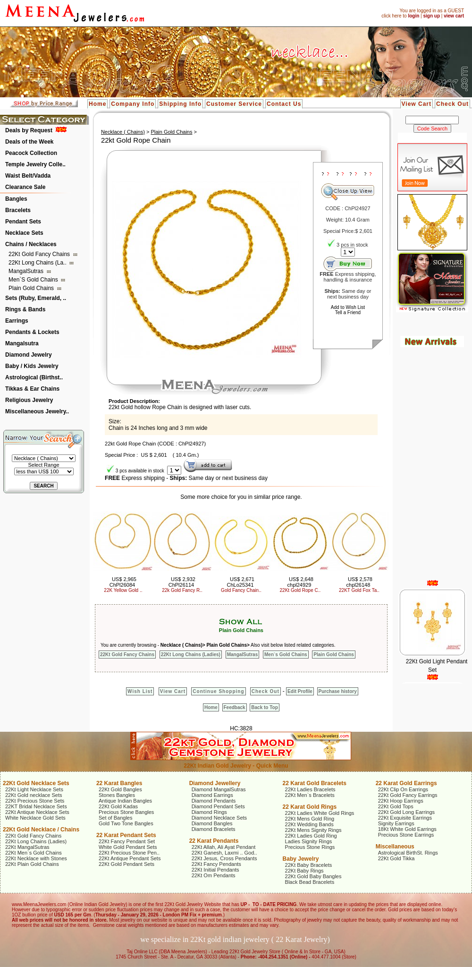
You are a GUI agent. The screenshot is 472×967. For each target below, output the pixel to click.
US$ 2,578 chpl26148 (359, 582)
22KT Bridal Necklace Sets (36, 806)
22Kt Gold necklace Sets (33, 795)
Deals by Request (28, 130)
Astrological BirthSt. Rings (408, 853)
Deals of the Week (29, 141)
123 (348, 252)
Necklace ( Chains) (123, 132)
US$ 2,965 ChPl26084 (123, 582)
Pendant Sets (23, 221)
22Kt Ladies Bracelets (310, 789)
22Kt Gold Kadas (118, 806)
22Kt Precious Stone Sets (34, 801)
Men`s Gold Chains (33, 279)
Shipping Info (180, 104)
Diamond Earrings (212, 795)
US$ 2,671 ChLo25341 (240, 582)
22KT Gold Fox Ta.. (359, 590)
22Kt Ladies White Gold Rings (319, 813)
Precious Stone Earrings (406, 835)
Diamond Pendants (214, 801)
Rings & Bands (25, 309)
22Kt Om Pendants (214, 875)
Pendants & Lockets (32, 332)
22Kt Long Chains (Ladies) (190, 654)
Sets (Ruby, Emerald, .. (35, 298)
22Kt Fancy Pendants (216, 864)
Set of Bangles (116, 818)
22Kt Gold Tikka (396, 858)
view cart (454, 15)
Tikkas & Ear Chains (32, 388)
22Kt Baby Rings (304, 870)
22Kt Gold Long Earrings (406, 812)
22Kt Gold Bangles (120, 789)
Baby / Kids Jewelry (32, 366)
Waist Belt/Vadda (28, 175)
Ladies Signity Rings (308, 841)
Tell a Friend (348, 312)
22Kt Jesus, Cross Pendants (224, 858)
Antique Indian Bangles (125, 801)
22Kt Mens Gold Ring (310, 819)
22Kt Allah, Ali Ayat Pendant (224, 847)
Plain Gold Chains (31, 288)
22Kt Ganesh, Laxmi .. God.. (224, 853)
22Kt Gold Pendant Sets (126, 864)
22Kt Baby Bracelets (308, 865)
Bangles (16, 199)
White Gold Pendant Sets (128, 847)
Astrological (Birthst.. (34, 377)
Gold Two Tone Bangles (126, 823)
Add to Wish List (348, 307)
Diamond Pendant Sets (218, 806)
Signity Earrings (396, 823)
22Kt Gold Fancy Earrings (408, 795)
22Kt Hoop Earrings (400, 801)
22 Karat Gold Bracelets (314, 783)
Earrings (16, 320)
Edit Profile (299, 691)
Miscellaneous (395, 846)
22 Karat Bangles (119, 783)
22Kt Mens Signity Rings (313, 830)
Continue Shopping (218, 691)
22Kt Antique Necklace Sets (37, 812)
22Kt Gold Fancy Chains (39, 254)
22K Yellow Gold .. (123, 590)
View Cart (416, 104)
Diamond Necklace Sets (219, 818)
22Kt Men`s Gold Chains (33, 853)
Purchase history (338, 691)
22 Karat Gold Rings (310, 807)
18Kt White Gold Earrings (407, 829)
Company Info (132, 104)
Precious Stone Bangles (126, 812)
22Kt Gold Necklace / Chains (41, 829)
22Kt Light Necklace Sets (34, 789)
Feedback (234, 707)
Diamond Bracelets (214, 829)
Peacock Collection (31, 153)
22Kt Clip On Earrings (403, 789)
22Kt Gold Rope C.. (300, 590)
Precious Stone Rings (310, 847)
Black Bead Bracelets (310, 882)
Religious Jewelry (29, 400)
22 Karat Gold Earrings (406, 783)
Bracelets (18, 210)
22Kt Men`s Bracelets (310, 795)
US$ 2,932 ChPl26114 (182, 582)
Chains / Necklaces (31, 244)
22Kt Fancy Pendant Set (127, 841)
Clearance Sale (25, 187)
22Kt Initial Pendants (215, 870)
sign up (431, 15)
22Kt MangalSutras (27, 847)
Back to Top (264, 707)
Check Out (452, 104)
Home (97, 104)
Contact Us (284, 104)
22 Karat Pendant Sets (126, 835)
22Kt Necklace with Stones (36, 858)
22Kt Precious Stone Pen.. (129, 853)
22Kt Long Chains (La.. (38, 262)
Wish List (139, 691)
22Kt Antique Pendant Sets (130, 858)
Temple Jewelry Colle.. (35, 164)
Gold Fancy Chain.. (241, 590)
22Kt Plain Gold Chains (32, 864)
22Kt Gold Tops (395, 806)
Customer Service (234, 104)
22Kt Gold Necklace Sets (36, 783)
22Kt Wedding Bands (309, 824)
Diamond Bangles (212, 823)
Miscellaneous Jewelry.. (37, 411)
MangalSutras (26, 271)
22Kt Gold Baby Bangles (313, 876)
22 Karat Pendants (214, 841)
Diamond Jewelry (28, 354)
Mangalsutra (22, 343)
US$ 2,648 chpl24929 (300, 582)
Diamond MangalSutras (219, 789)
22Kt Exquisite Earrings (405, 818)
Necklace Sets (24, 233)
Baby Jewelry (301, 859)
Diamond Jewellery (215, 783)
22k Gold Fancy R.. (182, 590)
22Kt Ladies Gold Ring (311, 836)
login (413, 15)
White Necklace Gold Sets (35, 818)
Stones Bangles (117, 795)
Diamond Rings (209, 812)
